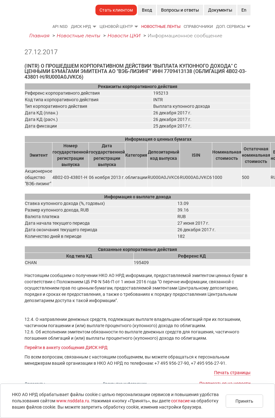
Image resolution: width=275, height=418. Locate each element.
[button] (94, 26)
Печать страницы (232, 372)
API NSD (60, 26)
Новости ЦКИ (124, 36)
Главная (39, 36)
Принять (244, 401)
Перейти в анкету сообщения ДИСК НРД (66, 347)
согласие (180, 400)
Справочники (198, 26)
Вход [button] (147, 10)
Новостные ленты (161, 26)
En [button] (243, 10)
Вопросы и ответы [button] (180, 10)
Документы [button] (220, 10)
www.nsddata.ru (72, 400)
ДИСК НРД (81, 26)
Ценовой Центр (116, 26)
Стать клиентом (116, 10)
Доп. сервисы (230, 26)
